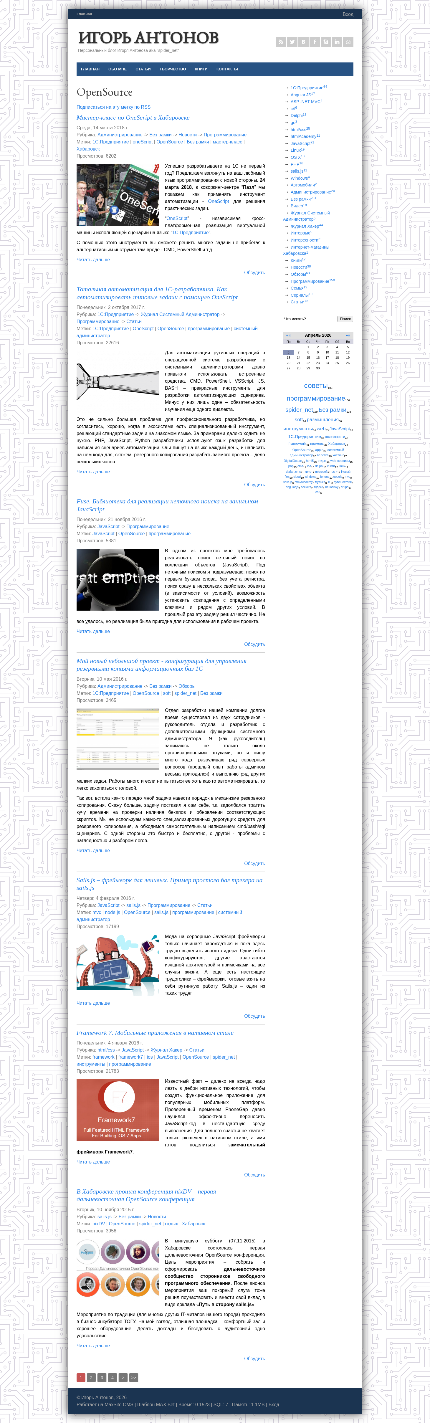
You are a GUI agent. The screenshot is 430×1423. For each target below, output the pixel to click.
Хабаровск (88, 148)
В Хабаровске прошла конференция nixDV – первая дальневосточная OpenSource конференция (146, 1195)
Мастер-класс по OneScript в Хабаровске (133, 117)
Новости (187, 134)
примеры (317, 443)
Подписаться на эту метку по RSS (113, 107)
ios (150, 1057)
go (294, 122)
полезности (335, 436)
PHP (297, 164)
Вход (348, 14)
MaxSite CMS (119, 1404)
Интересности (306, 240)
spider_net (185, 693)
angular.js (292, 487)
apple (319, 450)
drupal (345, 487)
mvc (96, 912)
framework (103, 1057)
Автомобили (304, 185)
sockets (306, 487)
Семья (299, 288)
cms (300, 466)
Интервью (301, 233)
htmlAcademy (305, 136)
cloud (297, 476)
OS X (298, 157)
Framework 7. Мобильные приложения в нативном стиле (155, 1032)
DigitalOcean (293, 460)
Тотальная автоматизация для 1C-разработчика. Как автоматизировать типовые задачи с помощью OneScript (157, 292)
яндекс (318, 487)
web (321, 428)
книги (331, 466)
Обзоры (187, 686)
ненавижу (331, 487)
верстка (323, 455)
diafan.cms (293, 471)
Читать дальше (93, 259)
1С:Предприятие (110, 141)
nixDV (98, 1223)
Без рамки (160, 134)
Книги (298, 260)
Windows (300, 178)
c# (294, 108)
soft (167, 693)
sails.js (133, 905)
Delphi (299, 115)
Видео (299, 206)
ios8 (317, 492)
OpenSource (169, 141)
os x (334, 471)
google (338, 476)
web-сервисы (340, 460)
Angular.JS (303, 94)
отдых (171, 1223)
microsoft (321, 471)
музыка (320, 482)
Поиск (345, 319)
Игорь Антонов (148, 37)
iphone (324, 476)
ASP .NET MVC (306, 101)
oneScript (143, 141)
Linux (298, 150)
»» (347, 335)
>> (133, 1377)
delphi (319, 466)
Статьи (134, 321)
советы (316, 385)
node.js (112, 912)
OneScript (218, 201)
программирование (209, 328)
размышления (323, 419)
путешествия (343, 482)
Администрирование (120, 134)
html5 (310, 460)
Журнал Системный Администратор (180, 314)
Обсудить (254, 272)
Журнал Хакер (166, 1049)
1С (329, 482)
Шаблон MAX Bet (156, 1404)
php (291, 466)
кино (308, 471)
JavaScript (108, 526)
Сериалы (301, 295)
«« (288, 335)
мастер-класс (227, 141)
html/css (106, 1049)
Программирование (225, 134)
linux (342, 466)
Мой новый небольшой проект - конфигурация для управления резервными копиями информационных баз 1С (162, 664)
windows (310, 476)
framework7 (130, 1057)
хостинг (338, 455)
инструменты (91, 1064)
